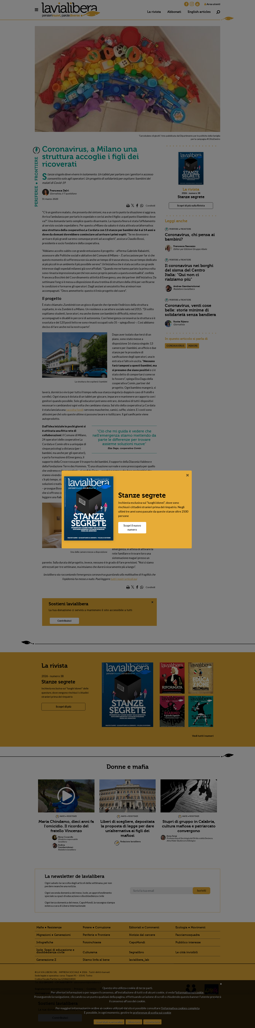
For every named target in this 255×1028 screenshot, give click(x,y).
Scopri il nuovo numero (133, 527)
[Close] (188, 475)
